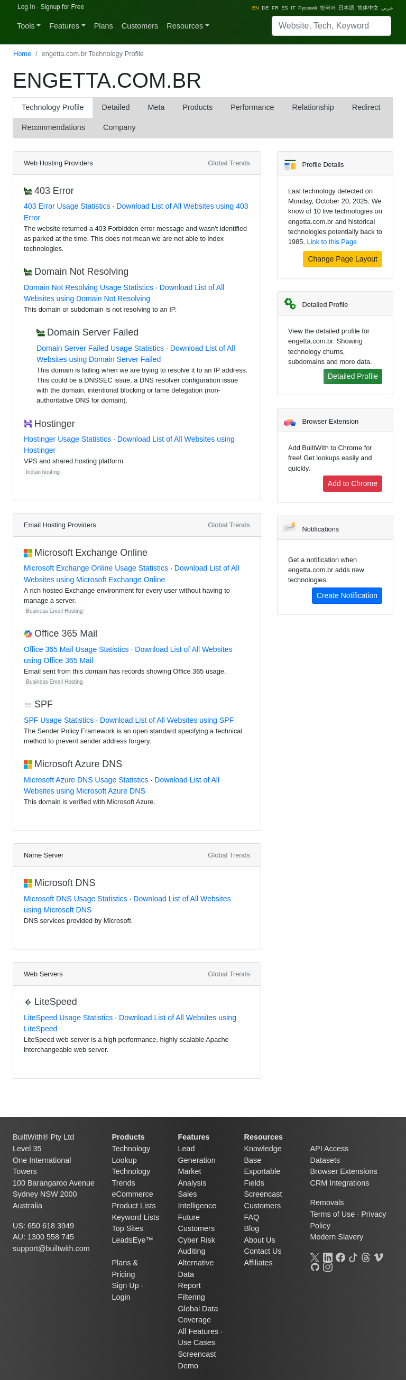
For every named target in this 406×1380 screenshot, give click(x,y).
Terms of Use (332, 1214)
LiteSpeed (55, 1001)
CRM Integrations (340, 1183)
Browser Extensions (343, 1171)
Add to (352, 483)
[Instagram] (328, 1266)
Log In (26, 7)
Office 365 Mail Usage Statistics (76, 649)
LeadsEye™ (132, 1240)
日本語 (346, 8)
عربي (387, 8)
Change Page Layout (342, 259)
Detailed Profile (353, 376)
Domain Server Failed (93, 332)
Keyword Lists (136, 1217)
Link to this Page (332, 242)
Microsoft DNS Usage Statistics (75, 898)
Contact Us (263, 1251)
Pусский (307, 8)
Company (119, 127)
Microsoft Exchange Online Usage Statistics (96, 568)
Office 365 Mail (65, 633)
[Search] (331, 26)
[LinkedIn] (328, 1256)
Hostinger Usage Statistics (67, 439)
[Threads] (366, 1256)
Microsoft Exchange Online (90, 552)
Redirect (366, 107)
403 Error (54, 190)
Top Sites (127, 1228)
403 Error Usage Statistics (67, 206)
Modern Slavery (337, 1237)
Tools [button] (26, 26)
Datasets (325, 1160)
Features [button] (64, 26)
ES (284, 8)
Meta (155, 107)
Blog (252, 1228)
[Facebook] (340, 1256)
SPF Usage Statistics (59, 720)
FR (275, 8)
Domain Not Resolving (81, 271)
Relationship (313, 107)
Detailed (116, 107)
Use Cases (196, 1342)
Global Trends (229, 163)
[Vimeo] (378, 1256)
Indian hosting (43, 472)
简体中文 (368, 8)
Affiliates (258, 1262)
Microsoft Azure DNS (78, 764)
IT (293, 8)
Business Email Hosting (54, 611)
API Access (329, 1148)
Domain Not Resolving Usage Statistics (88, 287)
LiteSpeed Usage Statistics (68, 1017)
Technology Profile (53, 107)
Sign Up (125, 1285)
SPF (43, 704)
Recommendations (53, 127)
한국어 (328, 8)
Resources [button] (185, 26)
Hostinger (54, 423)
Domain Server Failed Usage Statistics (100, 348)
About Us (259, 1240)
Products (197, 107)
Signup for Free (62, 7)
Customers (140, 26)
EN (255, 8)
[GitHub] (315, 1266)
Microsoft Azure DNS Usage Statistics (86, 780)
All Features (198, 1331)
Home (22, 54)
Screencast (263, 1194)
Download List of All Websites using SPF (167, 720)
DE (265, 8)
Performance (252, 107)
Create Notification (347, 595)
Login (121, 1297)
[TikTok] (353, 1256)
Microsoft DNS (64, 883)
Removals (327, 1202)
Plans (103, 26)
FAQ (252, 1217)
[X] (315, 1256)
